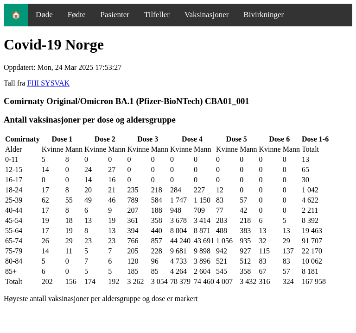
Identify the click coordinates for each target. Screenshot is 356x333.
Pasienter (115, 14)
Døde (44, 14)
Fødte (77, 14)
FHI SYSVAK (48, 83)
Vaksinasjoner (206, 14)
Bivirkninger (263, 14)
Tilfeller (157, 14)
